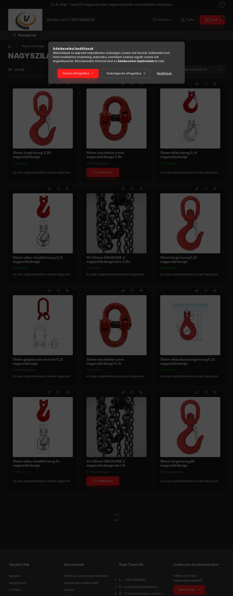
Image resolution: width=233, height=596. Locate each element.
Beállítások (164, 73)
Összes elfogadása (75, 73)
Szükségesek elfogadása (123, 73)
